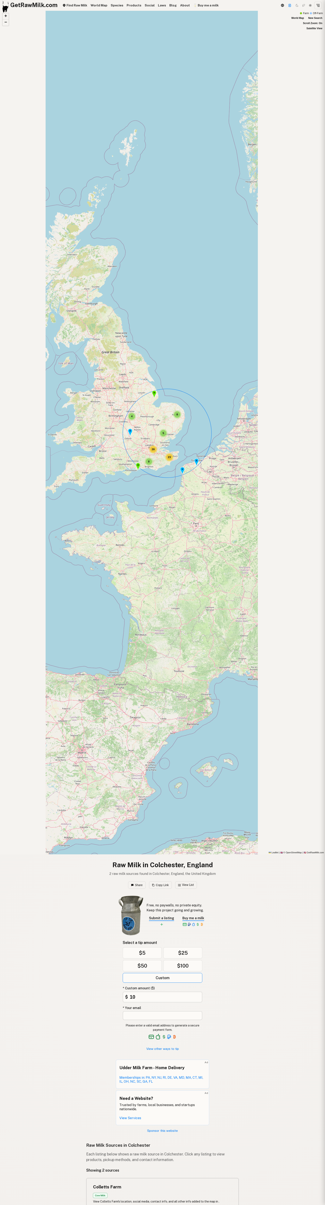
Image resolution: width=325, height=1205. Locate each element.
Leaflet (273, 852)
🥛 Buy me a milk (206, 5)
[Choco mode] (303, 5)
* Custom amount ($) (139, 988)
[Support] (289, 5)
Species (117, 5)
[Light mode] (310, 5)
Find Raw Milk (75, 5)
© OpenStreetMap (291, 852)
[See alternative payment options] (169, 1036)
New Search (315, 18)
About (185, 5)
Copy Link (160, 885)
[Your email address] (162, 1015)
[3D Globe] (282, 5)
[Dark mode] (297, 5)
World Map (99, 5)
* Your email (132, 1008)
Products (134, 5)
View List (186, 884)
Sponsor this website (162, 1130)
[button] (138, 466)
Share (137, 885)
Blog (173, 5)
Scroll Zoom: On (312, 23)
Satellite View (314, 28)
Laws (162, 5)
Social (150, 5)
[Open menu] (318, 5)
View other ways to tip (162, 1049)
